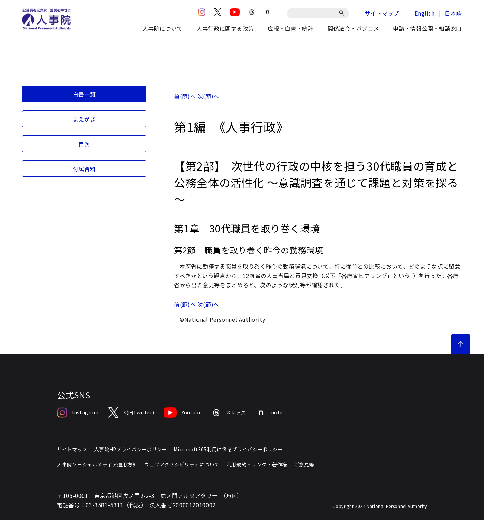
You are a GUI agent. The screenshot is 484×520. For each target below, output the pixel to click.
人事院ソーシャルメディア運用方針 (97, 464)
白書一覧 (84, 94)
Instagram (78, 412)
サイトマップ (382, 13)
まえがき (84, 119)
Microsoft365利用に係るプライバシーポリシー (228, 449)
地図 (231, 495)
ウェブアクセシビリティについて (182, 464)
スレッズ (229, 412)
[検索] (343, 13)
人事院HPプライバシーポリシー (130, 449)
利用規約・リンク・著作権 (256, 464)
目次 (84, 144)
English (424, 13)
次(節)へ (208, 96)
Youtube (183, 412)
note (269, 412)
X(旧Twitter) (131, 412)
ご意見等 (304, 464)
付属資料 (84, 169)
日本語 (453, 13)
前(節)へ (185, 96)
